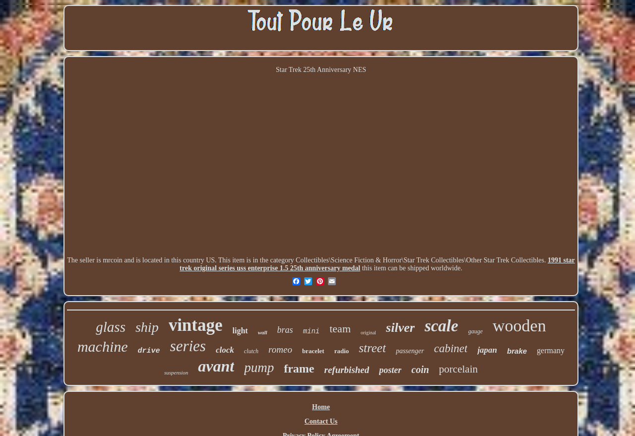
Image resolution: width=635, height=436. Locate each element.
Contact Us (321, 421)
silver (400, 327)
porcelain (458, 369)
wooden (519, 325)
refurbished (346, 370)
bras (285, 330)
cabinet (451, 348)
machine (102, 346)
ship (147, 327)
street (372, 348)
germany (551, 350)
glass (111, 327)
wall (262, 332)
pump (259, 367)
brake (517, 351)
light (240, 330)
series (188, 346)
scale (441, 326)
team (340, 328)
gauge (475, 331)
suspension (176, 372)
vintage (196, 325)
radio (341, 351)
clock (225, 350)
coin (420, 369)
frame (299, 368)
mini (311, 331)
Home (321, 407)
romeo (280, 349)
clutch (251, 351)
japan (487, 350)
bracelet (313, 351)
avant (216, 366)
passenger (410, 351)
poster (390, 370)
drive (149, 351)
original (368, 332)
